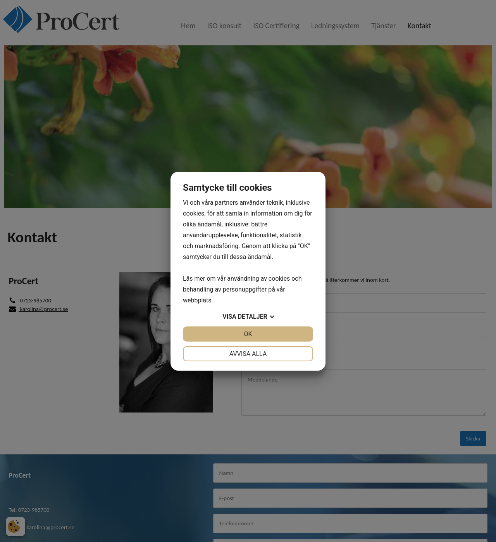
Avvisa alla (248, 353)
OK (248, 334)
